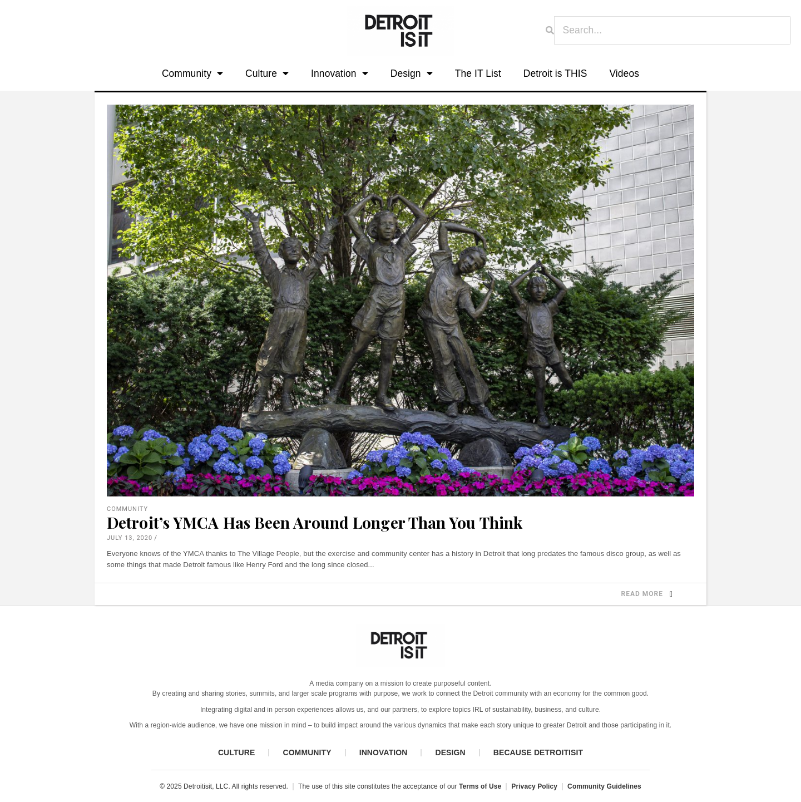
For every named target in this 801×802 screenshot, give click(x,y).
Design (411, 73)
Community (192, 73)
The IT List (478, 73)
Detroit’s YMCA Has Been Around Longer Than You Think (314, 522)
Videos (624, 73)
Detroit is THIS (555, 73)
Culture (267, 73)
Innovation (339, 73)
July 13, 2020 (129, 538)
